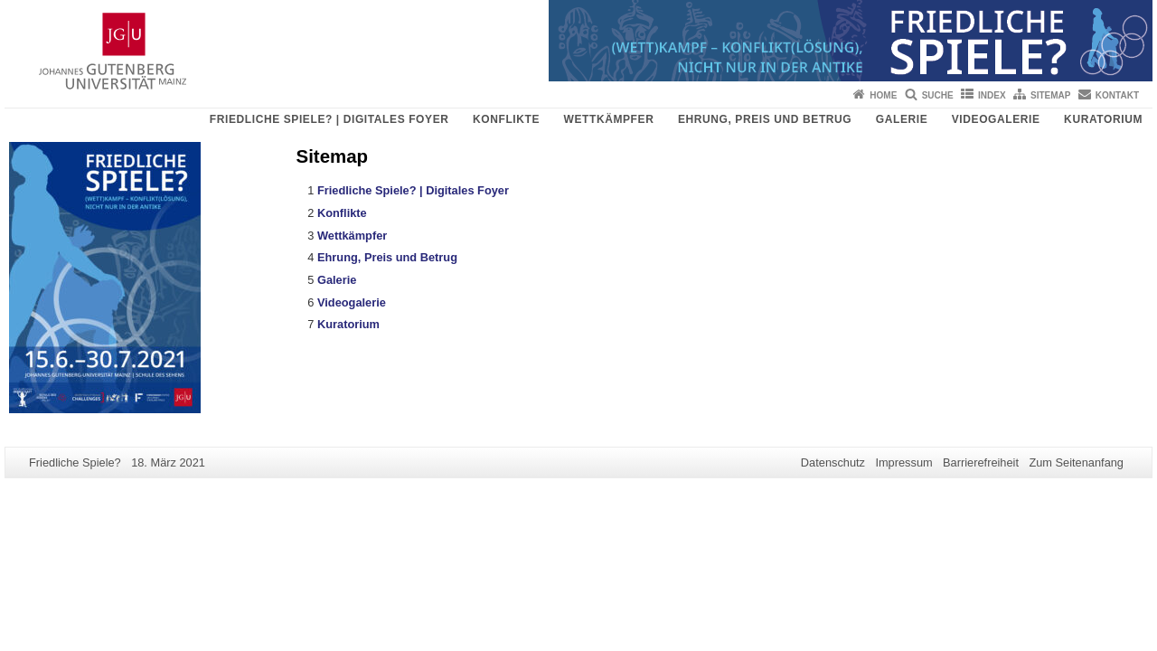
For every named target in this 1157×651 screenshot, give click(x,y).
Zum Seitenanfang (1076, 462)
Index (992, 95)
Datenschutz (833, 462)
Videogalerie (996, 119)
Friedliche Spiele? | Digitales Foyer (329, 119)
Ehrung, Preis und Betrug (764, 119)
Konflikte (506, 119)
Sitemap (1050, 95)
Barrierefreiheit (981, 462)
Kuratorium (1103, 119)
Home (883, 95)
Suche (938, 95)
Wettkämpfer (609, 119)
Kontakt (1117, 95)
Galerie (902, 119)
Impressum (903, 462)
